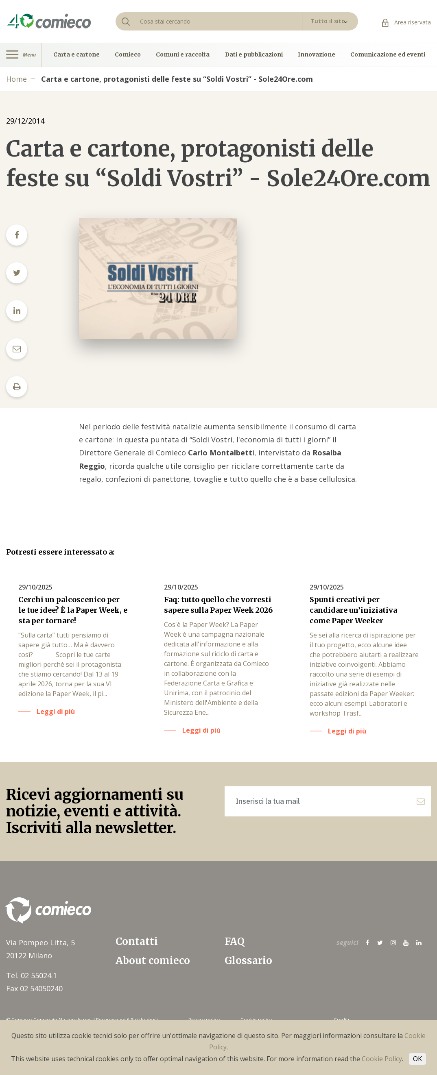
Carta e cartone (76, 55)
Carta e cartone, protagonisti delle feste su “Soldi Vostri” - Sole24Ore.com (177, 79)
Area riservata (406, 22)
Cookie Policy (382, 1058)
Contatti (137, 941)
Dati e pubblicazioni (254, 55)
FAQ (235, 941)
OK (417, 1058)
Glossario (248, 960)
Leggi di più (56, 711)
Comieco (128, 55)
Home (16, 79)
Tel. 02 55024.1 (31, 975)
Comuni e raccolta (183, 55)
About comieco (153, 960)
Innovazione (316, 55)
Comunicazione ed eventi (387, 55)
